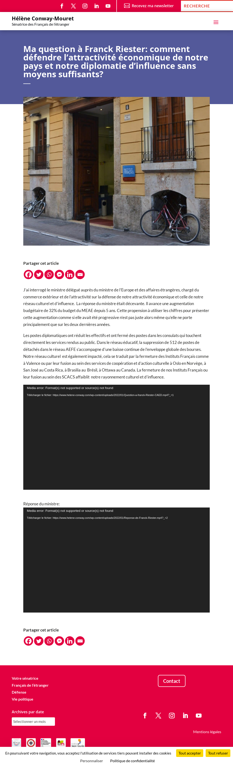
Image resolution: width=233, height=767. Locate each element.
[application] (116, 437)
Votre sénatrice (25, 678)
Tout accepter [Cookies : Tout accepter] (190, 753)
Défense (19, 692)
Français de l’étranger (30, 685)
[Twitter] (38, 274)
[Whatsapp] (49, 274)
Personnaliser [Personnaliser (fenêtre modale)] (91, 760)
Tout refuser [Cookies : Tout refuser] (218, 753)
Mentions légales (207, 731)
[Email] (80, 274)
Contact (171, 681)
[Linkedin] (69, 274)
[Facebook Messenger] (59, 274)
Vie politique (22, 699)
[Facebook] (28, 274)
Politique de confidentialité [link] (132, 760)
